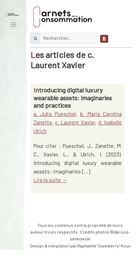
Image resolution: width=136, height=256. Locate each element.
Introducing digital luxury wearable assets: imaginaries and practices (72, 97)
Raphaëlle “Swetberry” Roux (104, 245)
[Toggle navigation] (13, 24)
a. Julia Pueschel (54, 114)
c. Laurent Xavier (75, 122)
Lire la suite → (50, 180)
